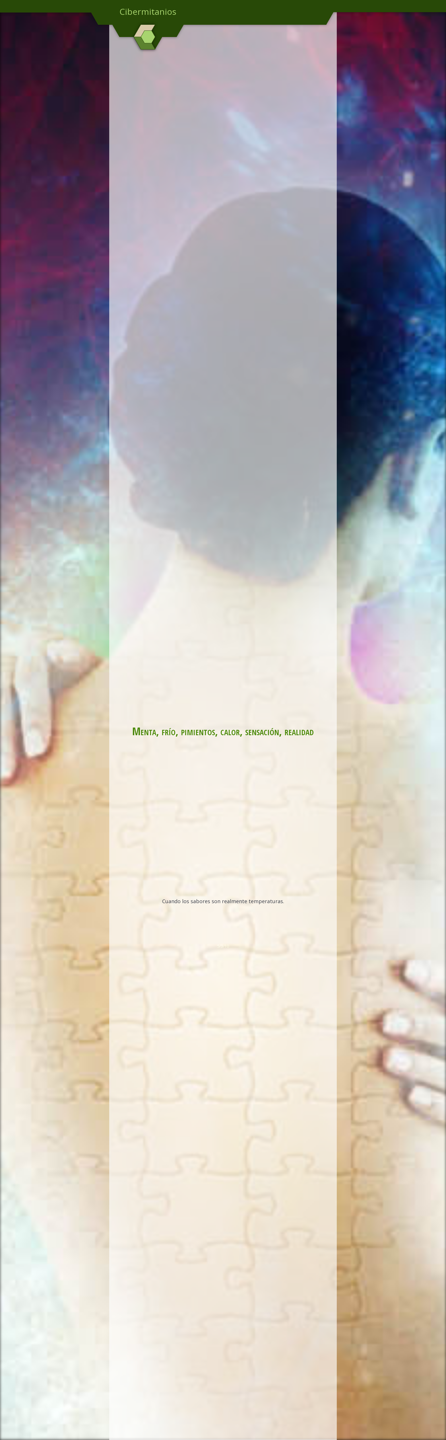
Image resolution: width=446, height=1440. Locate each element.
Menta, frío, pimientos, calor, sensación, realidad (223, 731)
